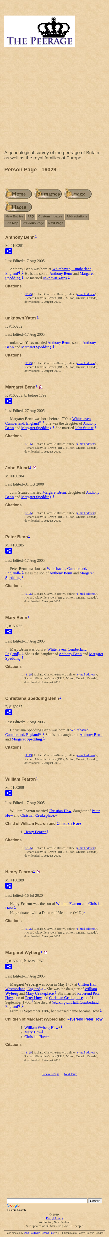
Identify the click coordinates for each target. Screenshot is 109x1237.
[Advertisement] (54, 99)
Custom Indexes (50, 216)
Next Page (55, 223)
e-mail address (86, 294)
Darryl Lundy (54, 1218)
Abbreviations (77, 216)
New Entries (14, 216)
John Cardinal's (32, 1233)
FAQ (30, 216)
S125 (28, 294)
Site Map (11, 223)
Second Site (47, 1233)
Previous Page (33, 223)
